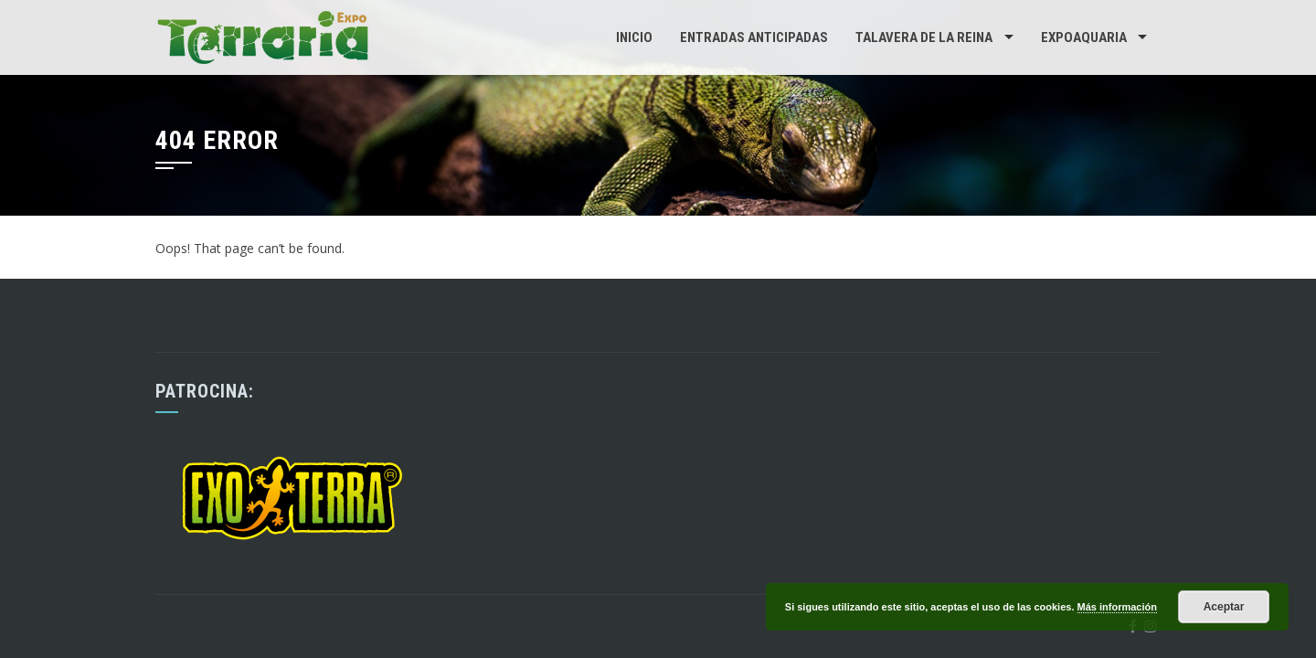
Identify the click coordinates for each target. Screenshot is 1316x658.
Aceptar (1224, 606)
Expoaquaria (1084, 37)
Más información (1117, 606)
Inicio (634, 37)
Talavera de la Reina (923, 37)
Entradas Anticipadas (754, 37)
